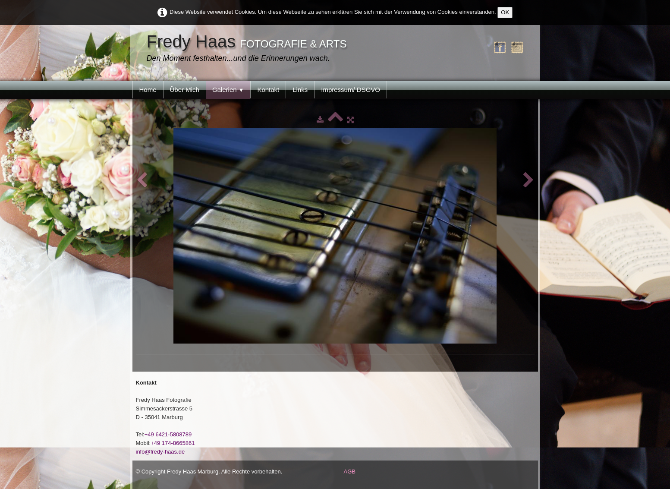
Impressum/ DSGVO (350, 89)
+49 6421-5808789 (168, 434)
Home (148, 89)
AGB (349, 471)
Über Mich (184, 89)
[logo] (249, 48)
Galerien (228, 89)
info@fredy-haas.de (160, 451)
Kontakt (268, 89)
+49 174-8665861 (173, 443)
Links (300, 89)
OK (505, 12)
